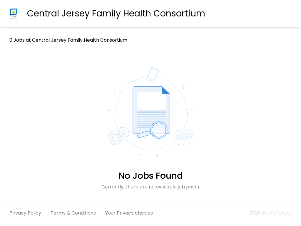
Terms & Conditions (73, 213)
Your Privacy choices (129, 213)
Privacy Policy (25, 213)
